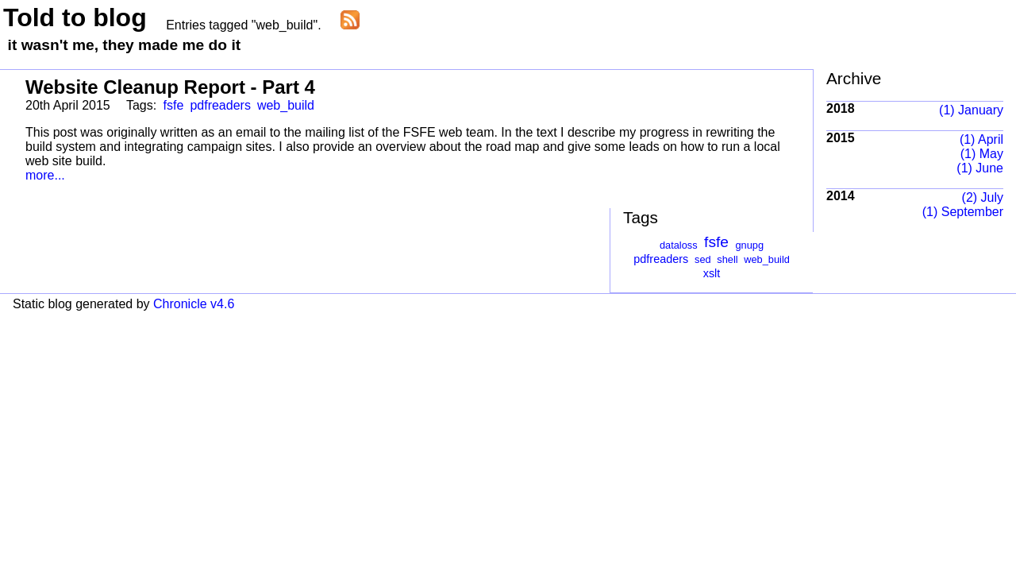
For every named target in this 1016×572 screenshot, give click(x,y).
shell (727, 259)
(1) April (981, 139)
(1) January (971, 110)
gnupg (749, 245)
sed (703, 259)
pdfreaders (220, 105)
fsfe (174, 105)
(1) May (981, 153)
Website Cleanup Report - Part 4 (170, 87)
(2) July (982, 197)
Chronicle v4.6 (193, 304)
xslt (712, 273)
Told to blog (75, 17)
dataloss (679, 245)
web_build (285, 105)
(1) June (979, 168)
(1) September (962, 211)
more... (45, 175)
